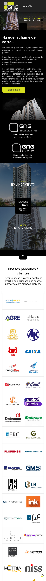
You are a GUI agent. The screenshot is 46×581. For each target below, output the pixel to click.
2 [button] (42, 23)
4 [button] (42, 29)
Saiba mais (14, 89)
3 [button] (42, 26)
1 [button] (42, 20)
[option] (23, 19)
